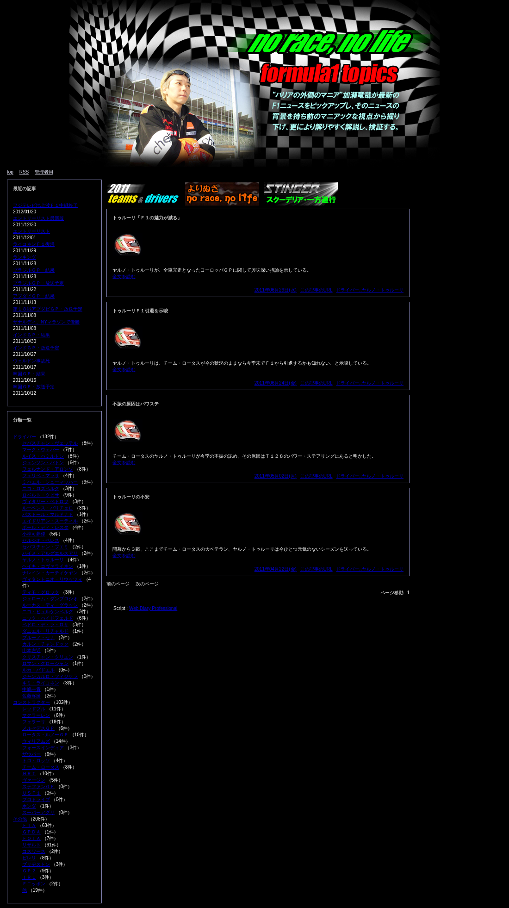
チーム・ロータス (40, 767)
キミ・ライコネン (40, 682)
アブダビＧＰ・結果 (34, 296)
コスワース (33, 851)
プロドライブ (36, 799)
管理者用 (44, 171)
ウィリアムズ (36, 741)
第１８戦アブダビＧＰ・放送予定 (47, 308)
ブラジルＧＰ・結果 (34, 270)
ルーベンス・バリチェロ (47, 507)
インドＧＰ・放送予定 (36, 347)
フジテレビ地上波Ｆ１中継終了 (45, 205)
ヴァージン (33, 780)
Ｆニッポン (33, 883)
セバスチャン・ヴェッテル (50, 443)
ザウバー (31, 754)
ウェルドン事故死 (31, 360)
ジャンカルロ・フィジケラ (50, 676)
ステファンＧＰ (38, 786)
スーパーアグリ (38, 812)
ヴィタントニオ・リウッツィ (52, 579)
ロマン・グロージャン (45, 663)
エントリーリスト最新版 (38, 218)
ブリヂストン (36, 864)
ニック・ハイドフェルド (47, 618)
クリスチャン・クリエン (47, 656)
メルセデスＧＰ (38, 728)
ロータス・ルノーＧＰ (45, 734)
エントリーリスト (31, 231)
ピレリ (29, 857)
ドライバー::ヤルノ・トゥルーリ (369, 289)
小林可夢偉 (33, 533)
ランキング (24, 257)
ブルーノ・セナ (38, 637)
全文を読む (124, 276)
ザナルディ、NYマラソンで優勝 (46, 321)
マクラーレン (36, 715)
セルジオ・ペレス (40, 540)
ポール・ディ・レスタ (45, 527)
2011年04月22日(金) (275, 569)
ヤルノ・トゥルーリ (43, 559)
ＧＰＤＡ (31, 831)
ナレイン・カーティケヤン (50, 572)
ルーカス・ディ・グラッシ (50, 605)
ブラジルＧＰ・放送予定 (38, 283)
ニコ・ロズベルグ (40, 488)
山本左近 (31, 650)
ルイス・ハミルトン (43, 456)
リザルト (31, 844)
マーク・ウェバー (40, 449)
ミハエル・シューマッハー (50, 482)
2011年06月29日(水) (275, 289)
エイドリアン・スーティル (50, 520)
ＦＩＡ (29, 825)
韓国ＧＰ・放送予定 (34, 386)
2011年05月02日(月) (275, 476)
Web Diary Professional (153, 608)
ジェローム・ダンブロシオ (50, 598)
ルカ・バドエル (38, 669)
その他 (20, 818)
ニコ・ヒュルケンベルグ (47, 611)
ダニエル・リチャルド (45, 631)
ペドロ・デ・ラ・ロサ (45, 624)
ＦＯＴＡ (31, 838)
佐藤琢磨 (31, 695)
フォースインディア (43, 747)
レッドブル (33, 708)
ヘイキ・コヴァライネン (47, 566)
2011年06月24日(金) (275, 383)
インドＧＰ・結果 (31, 334)
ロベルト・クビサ (40, 495)
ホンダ (29, 805)
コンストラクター (31, 702)
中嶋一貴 (31, 689)
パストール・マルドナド (47, 514)
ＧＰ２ (29, 870)
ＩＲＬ (29, 877)
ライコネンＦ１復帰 (34, 244)
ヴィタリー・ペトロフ (45, 501)
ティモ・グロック (40, 592)
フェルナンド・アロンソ (47, 469)
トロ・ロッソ (36, 760)
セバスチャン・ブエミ (45, 546)
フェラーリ (33, 721)
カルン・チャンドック (45, 644)
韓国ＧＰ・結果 (29, 373)
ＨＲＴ (29, 773)
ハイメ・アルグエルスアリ (50, 553)
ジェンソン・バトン (43, 462)
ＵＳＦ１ (31, 793)
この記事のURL (316, 289)
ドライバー (24, 436)
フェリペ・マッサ (40, 475)
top (10, 171)
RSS (24, 171)
